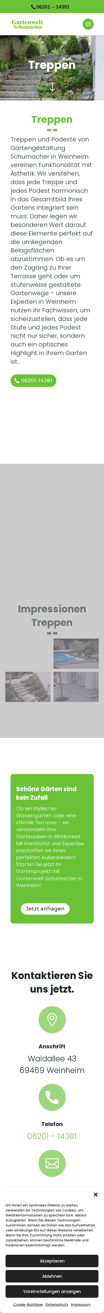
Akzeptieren (52, 1261)
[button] (95, 1194)
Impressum (81, 1304)
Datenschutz (56, 1304)
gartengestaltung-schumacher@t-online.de (52, 1148)
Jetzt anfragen (45, 854)
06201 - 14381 (52, 1081)
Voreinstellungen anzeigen (52, 1291)
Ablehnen (52, 1276)
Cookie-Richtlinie (28, 1304)
